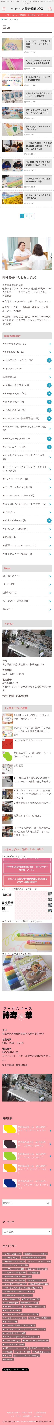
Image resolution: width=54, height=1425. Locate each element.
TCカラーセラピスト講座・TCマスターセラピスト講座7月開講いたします (32, 731)
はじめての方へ (11, 576)
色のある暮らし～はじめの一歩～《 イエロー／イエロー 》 (25, 1130)
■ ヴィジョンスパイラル (17, 487)
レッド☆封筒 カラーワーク (28, 740)
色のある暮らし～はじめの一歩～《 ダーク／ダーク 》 (25, 1144)
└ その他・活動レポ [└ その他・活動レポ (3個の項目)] (12, 1254)
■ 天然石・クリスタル (16, 385)
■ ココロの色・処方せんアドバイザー (24, 503)
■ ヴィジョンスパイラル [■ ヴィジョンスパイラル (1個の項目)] (13, 1344)
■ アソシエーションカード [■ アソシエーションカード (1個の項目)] (14, 1318)
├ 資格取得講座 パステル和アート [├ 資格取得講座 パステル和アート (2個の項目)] (17, 1295)
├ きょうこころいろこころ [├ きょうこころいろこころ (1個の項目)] (39, 1261)
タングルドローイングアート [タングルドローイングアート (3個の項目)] (26, 1356)
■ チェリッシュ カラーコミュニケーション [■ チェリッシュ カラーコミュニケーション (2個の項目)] (21, 1337)
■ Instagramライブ (14, 393)
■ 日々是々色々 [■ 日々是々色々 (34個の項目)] (22, 1352)
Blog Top (7, 609)
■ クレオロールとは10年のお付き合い (22, 921)
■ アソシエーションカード (18, 495)
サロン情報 (9, 584)
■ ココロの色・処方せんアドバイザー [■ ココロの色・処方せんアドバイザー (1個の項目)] (19, 1326)
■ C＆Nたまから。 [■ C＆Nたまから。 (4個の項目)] (30, 1299)
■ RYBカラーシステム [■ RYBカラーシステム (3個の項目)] (13, 1307)
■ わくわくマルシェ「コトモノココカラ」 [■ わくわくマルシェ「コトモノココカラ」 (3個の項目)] (20, 1314)
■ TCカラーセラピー (16, 479)
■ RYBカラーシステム (16, 438)
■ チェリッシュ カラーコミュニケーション (25, 428)
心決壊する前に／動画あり (27, 815)
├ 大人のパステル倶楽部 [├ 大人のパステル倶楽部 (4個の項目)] (14, 1280)
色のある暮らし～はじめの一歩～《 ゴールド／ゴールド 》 (25, 1169)
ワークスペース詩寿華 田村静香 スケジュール (27, 15)
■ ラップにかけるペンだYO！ (17, 953)
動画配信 (10, 376)
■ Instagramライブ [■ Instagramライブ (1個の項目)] (29, 1303)
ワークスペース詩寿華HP (16, 600)
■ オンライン (12, 368)
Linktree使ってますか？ (14, 856)
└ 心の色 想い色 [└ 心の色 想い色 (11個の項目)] (11, 1258)
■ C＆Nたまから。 (14, 343)
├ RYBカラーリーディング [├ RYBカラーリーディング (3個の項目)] (33, 1258)
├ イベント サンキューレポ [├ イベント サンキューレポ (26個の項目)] (15, 1265)
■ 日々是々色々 (13, 401)
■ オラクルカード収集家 (17, 553)
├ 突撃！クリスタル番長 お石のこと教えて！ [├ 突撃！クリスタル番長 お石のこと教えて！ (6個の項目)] (22, 1288)
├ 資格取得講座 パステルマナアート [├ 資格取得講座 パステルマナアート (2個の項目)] (18, 1292)
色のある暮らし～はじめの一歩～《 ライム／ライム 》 (32, 755)
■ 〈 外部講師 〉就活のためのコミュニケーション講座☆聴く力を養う (32, 780)
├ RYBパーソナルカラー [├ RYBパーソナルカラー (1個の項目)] (14, 1261)
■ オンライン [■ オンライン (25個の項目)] (10, 1322)
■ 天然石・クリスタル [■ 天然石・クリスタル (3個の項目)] (40, 1348)
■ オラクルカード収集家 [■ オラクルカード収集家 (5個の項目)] (39, 1318)
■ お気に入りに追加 (15, 528)
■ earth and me (13, 351)
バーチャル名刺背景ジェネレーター (20, 889)
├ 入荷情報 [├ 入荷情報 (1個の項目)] (33, 1273)
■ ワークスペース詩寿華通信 (21, 418)
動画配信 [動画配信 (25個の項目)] (8, 1359)
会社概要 (18, 765)
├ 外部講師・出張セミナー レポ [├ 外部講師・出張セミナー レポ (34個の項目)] (17, 1277)
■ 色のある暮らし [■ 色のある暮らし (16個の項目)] (41, 1352)
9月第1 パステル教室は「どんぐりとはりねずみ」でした (31, 717)
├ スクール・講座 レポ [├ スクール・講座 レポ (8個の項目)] (36, 1269)
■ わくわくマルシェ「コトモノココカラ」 (25, 457)
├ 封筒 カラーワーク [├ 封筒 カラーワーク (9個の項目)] (36, 1280)
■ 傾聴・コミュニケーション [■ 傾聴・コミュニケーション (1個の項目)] (15, 1348)
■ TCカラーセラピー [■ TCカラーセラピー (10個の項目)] (35, 1307)
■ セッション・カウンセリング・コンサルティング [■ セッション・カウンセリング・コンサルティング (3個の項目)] (24, 1329)
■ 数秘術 (9, 537)
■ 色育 (9, 512)
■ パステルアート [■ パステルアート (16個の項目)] (11, 1341)
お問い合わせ (10, 592)
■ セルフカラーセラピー (18, 360)
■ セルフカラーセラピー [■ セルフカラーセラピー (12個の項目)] (14, 1333)
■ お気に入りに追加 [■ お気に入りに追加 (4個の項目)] (12, 1310)
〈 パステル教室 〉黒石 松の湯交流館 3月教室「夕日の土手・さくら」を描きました (32, 831)
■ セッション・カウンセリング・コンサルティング (25, 469)
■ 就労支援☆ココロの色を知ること (32, 803)
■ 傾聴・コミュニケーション (19, 545)
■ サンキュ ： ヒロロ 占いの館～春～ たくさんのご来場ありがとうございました (32, 794)
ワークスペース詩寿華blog (25, 1421)
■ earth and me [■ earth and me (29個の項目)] (10, 1303)
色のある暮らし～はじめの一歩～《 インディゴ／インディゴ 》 (26, 1184)
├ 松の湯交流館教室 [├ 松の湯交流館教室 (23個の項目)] (38, 1284)
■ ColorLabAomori (14, 520)
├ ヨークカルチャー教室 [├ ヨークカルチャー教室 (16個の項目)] (14, 1273)
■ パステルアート (14, 446)
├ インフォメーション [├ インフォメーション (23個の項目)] (13, 1269)
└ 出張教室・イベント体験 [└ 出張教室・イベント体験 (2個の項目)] (35, 1254)
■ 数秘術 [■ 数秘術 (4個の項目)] (7, 1352)
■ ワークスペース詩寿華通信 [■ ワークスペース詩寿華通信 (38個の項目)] (36, 1341)
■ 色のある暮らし (14, 410)
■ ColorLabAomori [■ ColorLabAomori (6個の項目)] (11, 1299)
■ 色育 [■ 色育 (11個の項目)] (7, 1356)
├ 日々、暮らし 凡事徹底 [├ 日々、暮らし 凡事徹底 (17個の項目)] (14, 1284)
